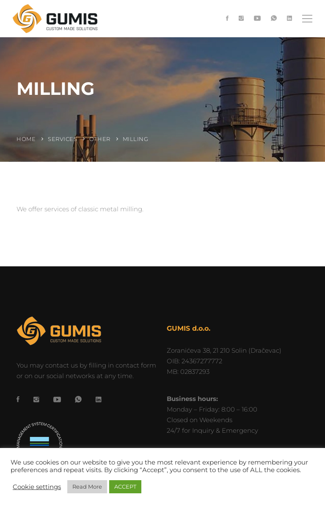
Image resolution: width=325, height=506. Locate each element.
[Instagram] (241, 19)
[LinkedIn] (289, 19)
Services (62, 138)
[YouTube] (257, 19)
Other (99, 138)
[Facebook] (227, 19)
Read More (87, 486)
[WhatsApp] (274, 19)
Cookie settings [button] (37, 487)
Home (26, 138)
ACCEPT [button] (125, 486)
